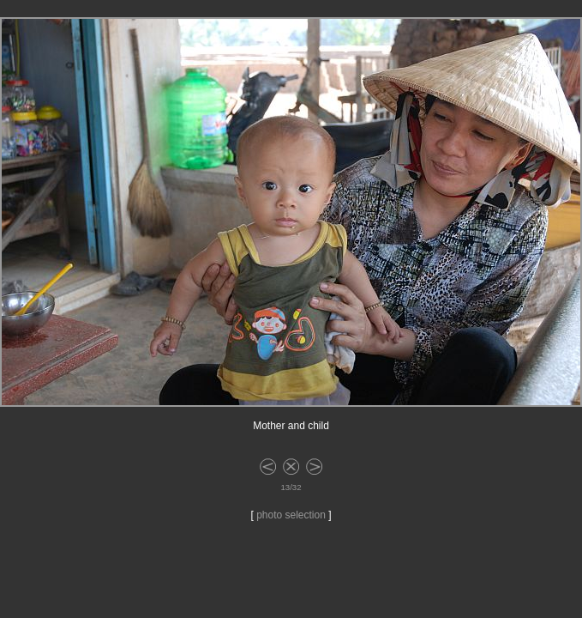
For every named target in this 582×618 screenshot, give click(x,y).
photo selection (291, 515)
